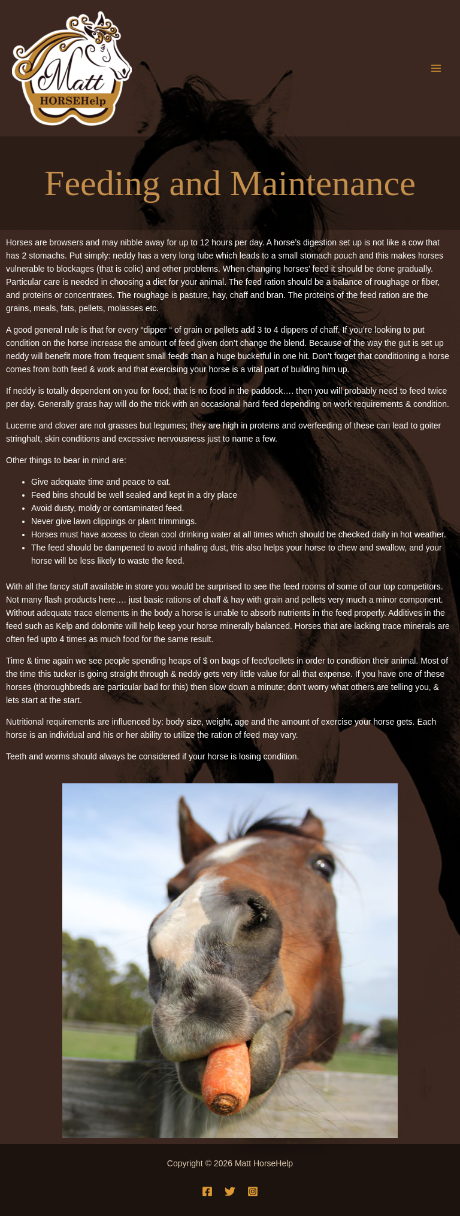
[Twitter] (230, 1191)
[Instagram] (252, 1191)
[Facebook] (207, 1191)
